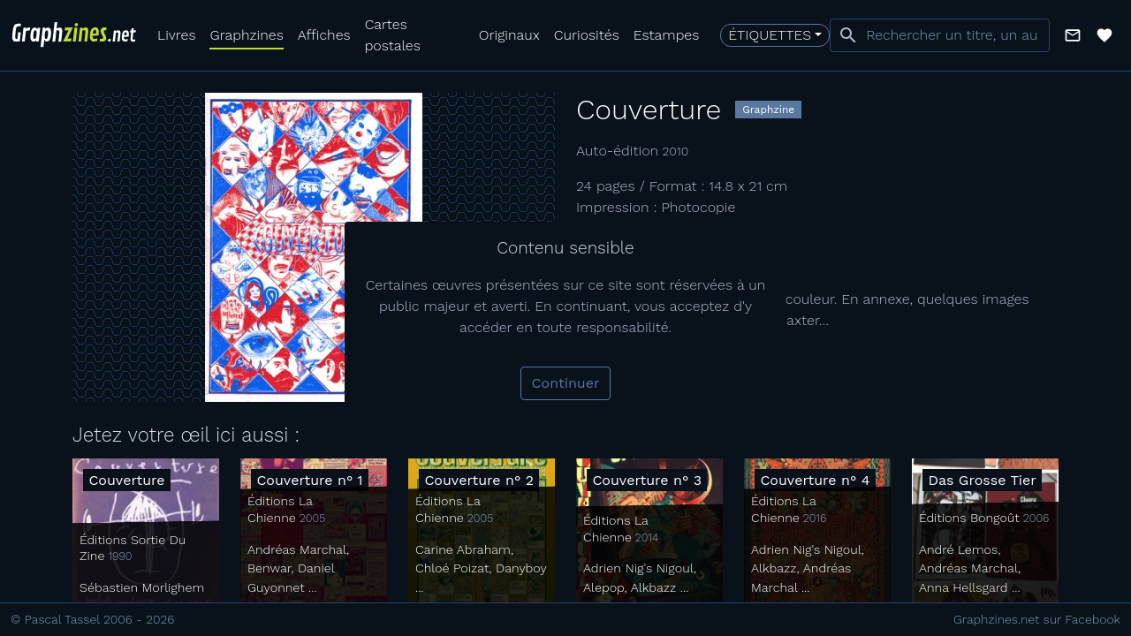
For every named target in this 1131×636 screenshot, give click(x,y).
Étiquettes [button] (769, 34)
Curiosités (586, 34)
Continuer (566, 383)
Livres (176, 34)
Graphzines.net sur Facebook (1036, 619)
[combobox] (940, 35)
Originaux (509, 34)
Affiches (324, 34)
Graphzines (246, 34)
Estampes (667, 34)
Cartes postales (393, 35)
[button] (1073, 35)
